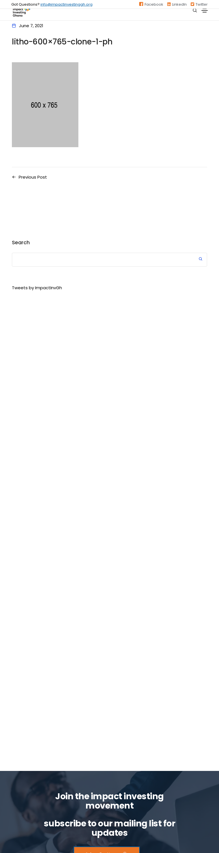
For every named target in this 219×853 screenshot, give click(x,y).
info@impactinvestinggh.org (66, 4)
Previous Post (33, 177)
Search (21, 242)
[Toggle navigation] (204, 10)
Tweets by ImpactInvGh (37, 288)
